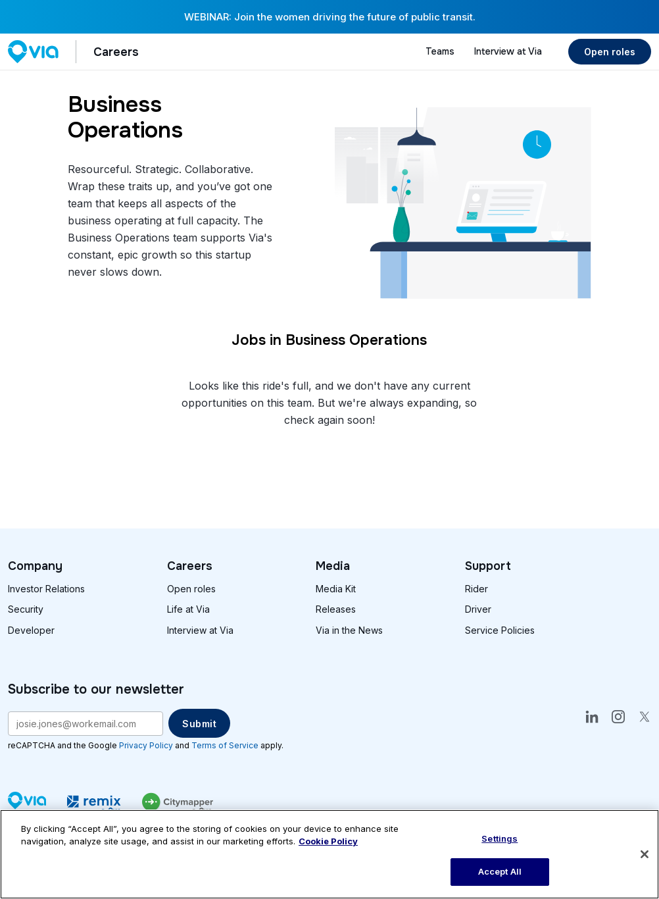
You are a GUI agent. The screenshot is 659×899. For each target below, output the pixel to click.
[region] (329, 854)
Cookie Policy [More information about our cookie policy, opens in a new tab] (328, 841)
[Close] (644, 854)
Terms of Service (224, 745)
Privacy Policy (146, 745)
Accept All (500, 871)
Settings (499, 838)
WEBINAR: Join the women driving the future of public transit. (330, 17)
